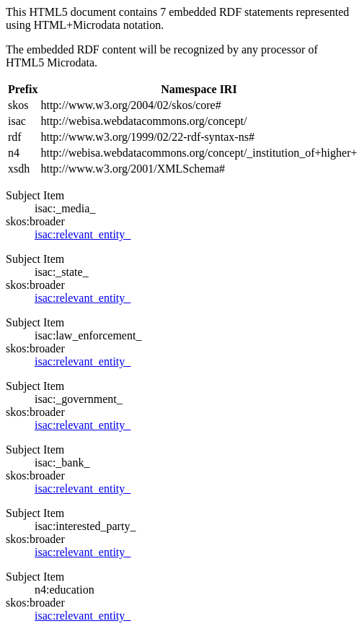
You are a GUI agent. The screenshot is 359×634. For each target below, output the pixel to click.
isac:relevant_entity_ (82, 234)
